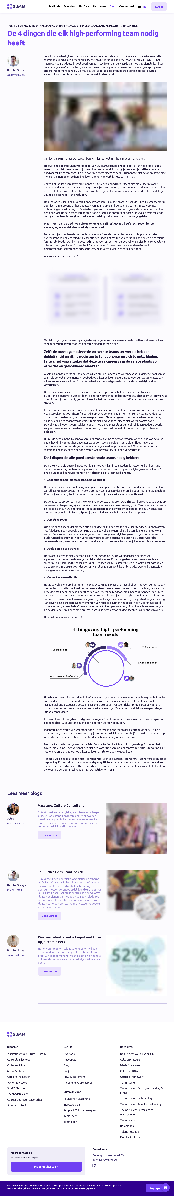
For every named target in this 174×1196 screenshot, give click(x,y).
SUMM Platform (17, 1088)
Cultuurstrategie (130, 1059)
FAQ (66, 1071)
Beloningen (127, 1125)
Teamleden (70, 1121)
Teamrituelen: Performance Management (136, 1112)
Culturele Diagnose (18, 1059)
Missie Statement (17, 1071)
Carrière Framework (19, 1076)
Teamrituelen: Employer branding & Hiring (141, 1090)
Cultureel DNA (16, 1065)
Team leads (70, 1115)
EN (139, 6)
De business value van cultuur (137, 1053)
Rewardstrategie (17, 1105)
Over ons (69, 1053)
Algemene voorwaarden (78, 1082)
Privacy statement (74, 1076)
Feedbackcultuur (130, 1137)
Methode (54, 6)
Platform (84, 6)
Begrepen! (156, 1188)
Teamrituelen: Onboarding (136, 1098)
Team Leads (127, 1120)
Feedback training (17, 1093)
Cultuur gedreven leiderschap (25, 1099)
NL (144, 6)
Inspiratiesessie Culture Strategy (26, 1053)
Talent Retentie (129, 1131)
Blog (113, 6)
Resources (99, 6)
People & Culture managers (80, 1110)
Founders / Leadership (77, 1098)
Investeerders (72, 1104)
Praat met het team (46, 1166)
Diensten (69, 6)
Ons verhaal (126, 6)
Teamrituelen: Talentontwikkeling (140, 1104)
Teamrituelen (128, 1082)
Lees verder (49, 835)
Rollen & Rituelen (17, 1082)
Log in (159, 6)
